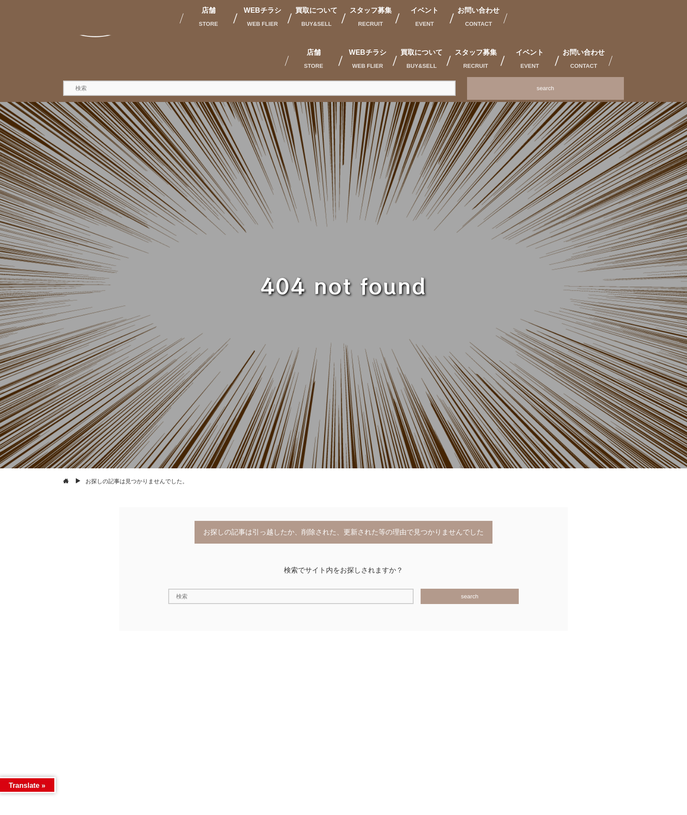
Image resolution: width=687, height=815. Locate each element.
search (545, 88)
